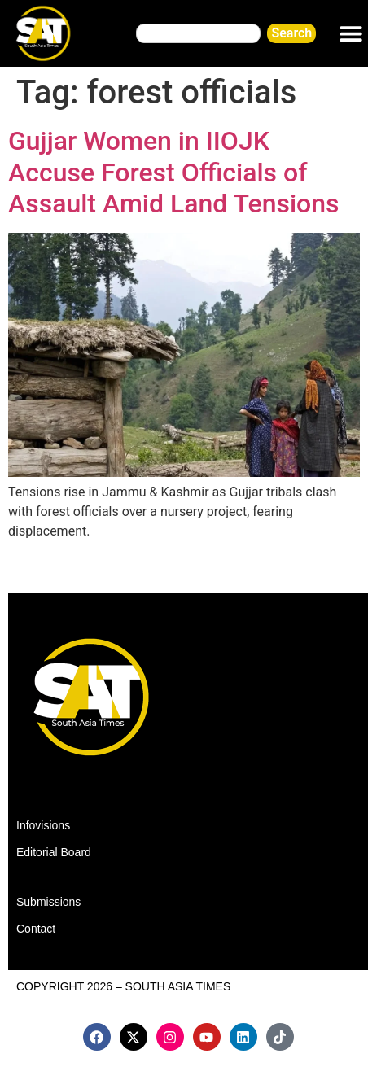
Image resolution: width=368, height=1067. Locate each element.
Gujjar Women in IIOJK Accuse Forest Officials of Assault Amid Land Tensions (174, 172)
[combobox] (198, 33)
